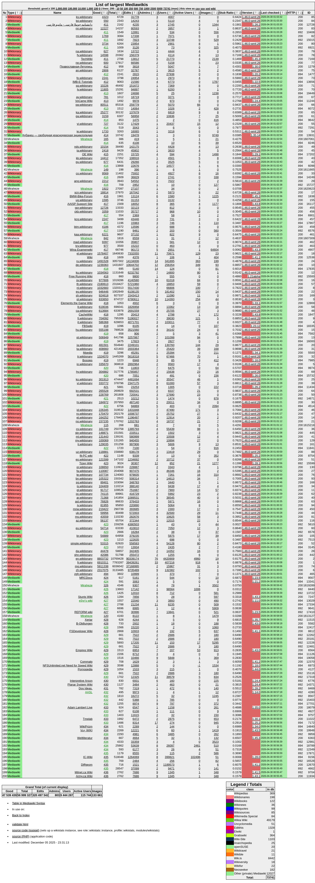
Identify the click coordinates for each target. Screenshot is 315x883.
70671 (170, 253)
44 (217, 299)
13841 (170, 612)
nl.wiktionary (84, 287)
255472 (134, 555)
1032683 (103, 287)
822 (172, 234)
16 (217, 173)
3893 (171, 600)
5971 (171, 501)
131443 (104, 436)
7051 (136, 375)
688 (172, 226)
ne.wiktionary (84, 62)
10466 (135, 658)
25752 (170, 413)
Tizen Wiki (86, 463)
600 (106, 62)
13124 (135, 196)
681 (136, 425)
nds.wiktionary (83, 146)
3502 (215, 585)
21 (217, 139)
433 (106, 707)
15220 (135, 627)
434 (106, 726)
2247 (105, 219)
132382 (170, 570)
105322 (104, 478)
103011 (170, 322)
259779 (134, 104)
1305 (171, 387)
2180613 (103, 284)
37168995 (132, 566)
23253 (135, 387)
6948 (136, 360)
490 (216, 600)
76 (156, 558)
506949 (104, 337)
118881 (104, 452)
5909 (215, 608)
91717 (104, 490)
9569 (105, 173)
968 (172, 211)
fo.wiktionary (84, 78)
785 (172, 699)
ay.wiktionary (84, 97)
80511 (104, 104)
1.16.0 (256, 360)
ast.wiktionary (84, 501)
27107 (135, 188)
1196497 (133, 417)
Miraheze (87, 139)
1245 (215, 696)
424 (106, 577)
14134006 (132, 261)
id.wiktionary (84, 410)
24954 (135, 78)
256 (172, 760)
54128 (170, 543)
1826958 (133, 307)
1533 (136, 669)
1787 (215, 81)
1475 (136, 120)
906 (136, 333)
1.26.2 (256, 24)
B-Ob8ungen (84, 623)
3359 (105, 211)
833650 (104, 299)
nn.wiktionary (84, 28)
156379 (134, 55)
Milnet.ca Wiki (84, 772)
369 (216, 658)
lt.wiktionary (85, 307)
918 (197, 562)
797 (172, 703)
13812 (135, 59)
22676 (135, 165)
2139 (215, 59)
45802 (135, 150)
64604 (215, 249)
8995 (136, 608)
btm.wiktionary (83, 226)
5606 (171, 444)
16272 (135, 696)
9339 (136, 455)
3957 (171, 28)
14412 (104, 158)
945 (216, 722)
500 (136, 8)
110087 (104, 471)
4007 (171, 17)
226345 (104, 410)
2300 (171, 509)
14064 (135, 108)
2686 (171, 635)
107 (216, 326)
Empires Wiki (84, 650)
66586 (135, 62)
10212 (135, 398)
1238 (215, 93)
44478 (104, 551)
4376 (136, 257)
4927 (171, 173)
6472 (136, 719)
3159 (105, 116)
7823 (136, 40)
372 (216, 703)
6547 (136, 707)
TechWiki (86, 59)
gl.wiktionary (84, 490)
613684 (104, 310)
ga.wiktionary (84, 116)
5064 (171, 505)
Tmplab (88, 719)
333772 (104, 383)
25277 (104, 112)
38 (172, 532)
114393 (170, 299)
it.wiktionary (85, 322)
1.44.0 (256, 669)
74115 (104, 493)
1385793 (133, 429)
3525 (171, 162)
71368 (104, 497)
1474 (171, 398)
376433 (134, 501)
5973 (171, 192)
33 (156, 562)
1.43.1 (256, 776)
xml (208, 8)
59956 (104, 513)
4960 (197, 558)
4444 (171, 51)
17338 (135, 36)
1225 (215, 196)
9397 (105, 242)
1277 (215, 463)
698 (172, 539)
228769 (104, 394)
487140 (134, 402)
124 (172, 268)
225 (216, 680)
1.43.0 (256, 623)
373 (172, 574)
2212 (105, 181)
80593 (135, 28)
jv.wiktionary (85, 505)
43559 (104, 516)
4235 (136, 24)
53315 (104, 543)
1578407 (103, 253)
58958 (135, 116)
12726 (104, 207)
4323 (105, 17)
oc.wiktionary (84, 493)
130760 (170, 345)
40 (198, 497)
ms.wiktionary (84, 516)
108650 (104, 467)
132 (216, 738)
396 (136, 169)
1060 (215, 627)
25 (172, 93)
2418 (105, 150)
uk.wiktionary (84, 513)
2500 (153, 8)
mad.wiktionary (82, 242)
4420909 (168, 558)
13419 (170, 452)
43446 (135, 219)
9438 (171, 486)
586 (216, 753)
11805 (104, 89)
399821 (170, 757)
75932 (135, 173)
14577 (170, 165)
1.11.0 (256, 600)
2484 (136, 760)
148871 (104, 432)
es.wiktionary (84, 291)
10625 (170, 516)
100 (96, 8)
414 (106, 120)
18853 (170, 284)
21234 (135, 604)
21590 (135, 81)
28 (172, 596)
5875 (171, 535)
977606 (104, 280)
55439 (170, 429)
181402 (170, 291)
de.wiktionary (84, 265)
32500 (170, 513)
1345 (171, 772)
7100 (136, 448)
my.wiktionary (84, 440)
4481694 (133, 379)
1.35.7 (256, 619)
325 (216, 47)
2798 (171, 314)
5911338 (103, 566)
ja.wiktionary (84, 345)
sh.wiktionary (84, 295)
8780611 (133, 299)
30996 (135, 612)
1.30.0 (256, 66)
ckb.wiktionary (83, 211)
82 (217, 760)
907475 (134, 471)
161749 (104, 429)
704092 (104, 318)
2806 (105, 70)
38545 (170, 497)
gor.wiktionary (83, 207)
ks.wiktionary (84, 17)
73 (172, 47)
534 (172, 32)
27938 (170, 74)
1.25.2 (256, 455)
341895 (170, 261)
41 (217, 333)
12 (217, 123)
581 (172, 242)
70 (198, 356)
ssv (203, 8)
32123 (135, 207)
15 (198, 123)
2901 (171, 43)
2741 (171, 177)
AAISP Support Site (79, 204)
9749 (215, 135)
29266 (135, 162)
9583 (171, 364)
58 (172, 215)
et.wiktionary (84, 417)
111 (172, 711)
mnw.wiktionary (83, 509)
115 (106, 425)
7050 (171, 528)
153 (172, 642)
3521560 (133, 329)
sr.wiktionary (84, 394)
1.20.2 (256, 74)
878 (216, 398)
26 (172, 749)
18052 (135, 204)
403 (172, 406)
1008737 (133, 413)
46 (198, 379)
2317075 (103, 570)
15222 (135, 246)
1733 (105, 131)
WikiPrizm (86, 726)
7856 (136, 596)
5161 (136, 577)
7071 (171, 36)
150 (197, 291)
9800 (136, 276)
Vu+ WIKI (86, 730)
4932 (136, 303)
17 (198, 364)
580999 (134, 436)
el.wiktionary (84, 253)
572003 (134, 513)
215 (172, 669)
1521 (136, 764)
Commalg (86, 661)
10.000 (82, 8)
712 (172, 593)
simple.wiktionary (81, 543)
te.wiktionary (84, 474)
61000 (170, 383)
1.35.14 (255, 135)
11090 (170, 295)
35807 (135, 242)
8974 (136, 703)
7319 (136, 688)
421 (106, 387)
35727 (135, 211)
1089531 (133, 497)
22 (217, 192)
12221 (135, 730)
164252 (104, 417)
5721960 (133, 284)
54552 (135, 181)
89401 (104, 482)
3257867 (133, 337)
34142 (170, 329)
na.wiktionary (84, 51)
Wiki (89, 257)
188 (216, 623)
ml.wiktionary (84, 436)
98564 (170, 589)
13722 (135, 51)
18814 (104, 192)
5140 (136, 268)
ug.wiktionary (84, 200)
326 (106, 585)
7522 (136, 635)
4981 (136, 734)
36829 (135, 177)
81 (217, 268)
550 (106, 20)
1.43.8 (256, 204)
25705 (170, 310)
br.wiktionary (84, 535)
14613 (170, 478)
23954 (135, 43)
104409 (104, 486)
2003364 (133, 349)
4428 (171, 146)
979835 (134, 474)
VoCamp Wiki (84, 101)
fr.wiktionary (85, 562)
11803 (135, 368)
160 (172, 680)
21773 (170, 59)
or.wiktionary (84, 467)
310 (216, 474)
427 (106, 600)
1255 (171, 555)
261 (216, 707)
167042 (134, 192)
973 (172, 101)
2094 (215, 406)
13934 (135, 547)
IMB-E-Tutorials (82, 81)
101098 (170, 337)
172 (216, 314)
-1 (199, 665)
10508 (170, 436)
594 (172, 154)
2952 (136, 184)
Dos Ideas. (85, 688)
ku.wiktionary (84, 272)
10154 (104, 146)
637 (216, 631)
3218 (171, 131)
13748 (170, 40)
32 (172, 696)
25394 (170, 352)
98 (198, 429)
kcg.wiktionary (83, 219)
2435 (171, 547)
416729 (134, 493)
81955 (104, 505)
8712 (136, 654)
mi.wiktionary (84, 36)
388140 (134, 486)
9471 (171, 768)
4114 (171, 55)
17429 (135, 123)
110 (216, 223)
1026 (171, 108)
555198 (104, 329)
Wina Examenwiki (81, 249)
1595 (105, 200)
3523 (215, 741)
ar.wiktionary (84, 497)
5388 (136, 699)
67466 (170, 356)
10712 (170, 459)
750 (141, 8)
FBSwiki (87, 326)
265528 (104, 390)
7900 (171, 490)
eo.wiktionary (84, 459)
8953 (136, 650)
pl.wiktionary (84, 299)
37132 (135, 234)
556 (216, 32)
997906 (134, 444)
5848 (171, 658)
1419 (215, 730)
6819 (171, 112)
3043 (136, 127)
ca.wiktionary (84, 310)
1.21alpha (254, 276)
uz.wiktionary (84, 452)
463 (172, 246)
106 (172, 257)
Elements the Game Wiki (77, 303)
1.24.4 (256, 101)
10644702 (132, 265)
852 (172, 463)
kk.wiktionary (84, 158)
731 (172, 219)
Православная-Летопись (76, 66)
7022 (171, 181)
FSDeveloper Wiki (80, 631)
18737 (170, 421)
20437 (170, 123)
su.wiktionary (84, 43)
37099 (135, 768)
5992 (171, 493)
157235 (104, 421)
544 (172, 577)
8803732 (103, 558)
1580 (171, 196)
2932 (136, 623)
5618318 (133, 356)
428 (216, 108)
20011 (170, 402)
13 (217, 55)
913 (216, 650)
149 (106, 169)
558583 (134, 543)
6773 (171, 81)
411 (106, 24)
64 (217, 368)
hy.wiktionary (84, 371)
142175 (134, 146)
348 (216, 772)
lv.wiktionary (85, 89)
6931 (136, 680)
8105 (136, 326)
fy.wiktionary (84, 55)
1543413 (133, 295)
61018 (170, 280)
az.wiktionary (84, 520)
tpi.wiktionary (84, 20)
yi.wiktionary (85, 123)
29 (217, 345)
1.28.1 (256, 463)
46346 (170, 471)
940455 (134, 440)
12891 (135, 32)
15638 (170, 371)
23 (217, 62)
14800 (170, 272)
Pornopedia (85, 669)
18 (217, 307)
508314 (134, 478)
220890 (134, 505)
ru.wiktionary (84, 261)
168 (216, 349)
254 (197, 299)
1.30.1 (256, 719)
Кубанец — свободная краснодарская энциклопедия (57, 135)
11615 (135, 715)
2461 (197, 745)
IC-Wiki (87, 757)
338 (216, 177)
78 (172, 585)
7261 (171, 474)
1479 (215, 616)
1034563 (103, 272)
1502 (171, 432)
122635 (134, 539)
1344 (215, 24)
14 (156, 261)
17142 (135, 589)
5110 (171, 20)
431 (106, 688)
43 (172, 524)
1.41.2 (256, 661)
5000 (160, 8)
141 (216, 768)
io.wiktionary (84, 364)
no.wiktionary (84, 421)
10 (118, 8)
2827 (171, 341)
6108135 (133, 291)
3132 (171, 200)
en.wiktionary (84, 558)
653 (216, 719)
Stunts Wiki (85, 596)
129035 (104, 444)
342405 (134, 551)
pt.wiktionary (84, 337)
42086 (104, 555)
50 (121, 8)
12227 (104, 28)
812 (172, 207)
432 (106, 692)
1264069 (133, 757)
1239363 (103, 265)
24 (198, 329)
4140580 (133, 280)
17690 (170, 394)
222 (216, 387)
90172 (135, 249)
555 (172, 276)
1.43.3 (256, 249)
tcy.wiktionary (84, 246)
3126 (136, 47)
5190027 (133, 318)
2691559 (133, 310)
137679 (134, 112)
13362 (170, 307)
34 (172, 188)
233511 (134, 432)
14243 (135, 20)
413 (106, 93)
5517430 (133, 287)
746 (172, 223)
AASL (89, 692)
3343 (171, 467)
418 (106, 257)
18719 (135, 97)
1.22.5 (256, 81)
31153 (135, 200)
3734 (105, 43)
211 (216, 352)
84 (198, 280)
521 (216, 612)
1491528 (103, 261)
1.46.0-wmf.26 (251, 17)
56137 (104, 520)
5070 (171, 104)
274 (172, 722)
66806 (170, 287)
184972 (104, 402)
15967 (170, 566)
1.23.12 (255, 326)
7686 (136, 772)
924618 (104, 295)
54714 (104, 528)
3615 (171, 70)
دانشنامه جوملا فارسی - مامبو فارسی (69, 24)
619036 (104, 307)
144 (197, 345)
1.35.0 (256, 707)
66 (198, 104)
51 (217, 749)
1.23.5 (256, 577)
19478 (135, 135)
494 (106, 574)
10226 (104, 85)
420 (106, 368)
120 (106, 616)
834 (216, 677)
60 (172, 730)
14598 (104, 55)
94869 (135, 406)
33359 (135, 741)
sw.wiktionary (83, 104)
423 (106, 463)
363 (197, 261)
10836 (170, 116)
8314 (136, 722)
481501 (104, 345)
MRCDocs (85, 577)
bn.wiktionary (84, 478)
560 (216, 230)
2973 (171, 78)
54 (172, 448)
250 (131, 8)
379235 (134, 535)
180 (216, 635)
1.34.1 (256, 352)
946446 (104, 291)
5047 (171, 66)
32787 (135, 70)
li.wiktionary (85, 444)
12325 (135, 677)
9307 (136, 585)
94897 (135, 89)
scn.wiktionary (83, 192)
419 (136, 139)
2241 (105, 78)
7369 (171, 85)
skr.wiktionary (84, 432)
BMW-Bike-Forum (81, 196)
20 (198, 417)
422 (106, 406)
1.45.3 (256, 59)
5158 (171, 62)
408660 (104, 349)
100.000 (72, 8)
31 (172, 238)
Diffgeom (87, 764)
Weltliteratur (84, 738)
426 (106, 589)
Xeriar (88, 619)
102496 (195, 757)
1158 (171, 707)
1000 (147, 8)
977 (106, 246)
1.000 (90, 8)
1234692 (133, 459)
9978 (136, 101)
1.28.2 (256, 688)
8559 (136, 238)
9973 (136, 692)
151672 (134, 85)
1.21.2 (256, 581)
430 (106, 677)
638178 (134, 452)
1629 (136, 661)
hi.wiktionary (84, 402)
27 (198, 310)
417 (106, 204)
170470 (104, 413)
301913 (104, 379)
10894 (170, 440)
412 (106, 66)
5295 (215, 642)
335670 (104, 364)
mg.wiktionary (83, 566)
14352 (170, 551)
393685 (134, 509)
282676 (134, 516)
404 (216, 257)
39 (217, 143)
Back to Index (21, 815)
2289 (136, 726)
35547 (170, 379)
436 (106, 772)
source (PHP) (20, 836)
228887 (134, 467)
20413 (135, 314)
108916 (134, 158)
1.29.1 (256, 154)
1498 (215, 154)
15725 (135, 154)
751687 (134, 490)
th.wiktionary (84, 284)
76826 (104, 501)
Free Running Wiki (80, 276)
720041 (134, 394)
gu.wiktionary (84, 162)
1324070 (103, 356)
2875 (171, 719)
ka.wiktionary (84, 112)
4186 (105, 226)
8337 (171, 390)
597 (216, 596)
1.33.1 (256, 303)
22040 (135, 600)
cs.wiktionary (84, 429)
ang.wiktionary (83, 181)
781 (106, 97)
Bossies (87, 360)
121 (197, 318)
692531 (134, 390)
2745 (171, 24)
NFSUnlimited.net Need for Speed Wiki (67, 665)
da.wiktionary (84, 551)
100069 (104, 440)
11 (156, 253)
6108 (136, 711)
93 (217, 265)
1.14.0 (256, 692)
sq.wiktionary (84, 85)
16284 (135, 532)
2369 (136, 215)
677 (106, 162)
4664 (136, 738)
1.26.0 (256, 375)
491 (172, 375)
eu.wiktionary (84, 528)
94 (198, 337)
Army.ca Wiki (84, 776)
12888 (135, 665)
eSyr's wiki (85, 600)
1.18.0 (256, 665)
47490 (170, 410)
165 (106, 139)
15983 (135, 223)
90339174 (132, 558)
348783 (134, 482)
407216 (170, 562)
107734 (104, 474)
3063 (136, 581)
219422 (104, 509)
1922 (105, 188)
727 (106, 123)
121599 (104, 459)
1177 (215, 204)
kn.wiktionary (84, 390)
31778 (135, 17)
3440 (171, 482)
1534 (215, 665)
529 (216, 40)
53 (198, 650)
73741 (167, 8)
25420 (170, 349)
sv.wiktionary (84, 280)
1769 (105, 36)
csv (197, 8)
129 (197, 253)
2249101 (133, 345)
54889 (104, 535)
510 (216, 745)
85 (172, 360)
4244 (136, 619)
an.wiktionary (84, 70)
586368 (104, 322)
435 (106, 753)
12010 (135, 593)
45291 (135, 352)
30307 (135, 463)
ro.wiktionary (84, 413)
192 (172, 631)
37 (198, 459)
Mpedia (88, 352)
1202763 (133, 421)
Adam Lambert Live (80, 707)
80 (198, 272)
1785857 (133, 371)
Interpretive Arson (81, 680)
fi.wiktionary (85, 318)
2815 (136, 74)
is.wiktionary (85, 486)
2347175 (133, 383)
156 (216, 375)
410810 (134, 528)
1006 (197, 589)
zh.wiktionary (84, 570)
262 (216, 734)
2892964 (133, 364)
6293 (171, 89)
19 (217, 558)
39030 (170, 318)
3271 (171, 97)
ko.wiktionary (84, 379)
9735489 (133, 570)
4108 (136, 143)
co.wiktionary (84, 173)
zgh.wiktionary (83, 574)
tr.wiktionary (85, 356)
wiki (213, 8)
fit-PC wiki (86, 455)
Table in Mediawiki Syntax (28, 803)
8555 (136, 753)
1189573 (168, 764)
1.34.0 (256, 726)
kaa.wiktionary (83, 234)
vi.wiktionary (85, 383)
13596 (135, 226)
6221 (105, 234)
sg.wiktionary (84, 482)
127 (216, 184)
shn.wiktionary (83, 555)
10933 (135, 631)
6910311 (103, 562)
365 (172, 204)
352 (216, 455)
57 (198, 383)
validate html (20, 824)
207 (172, 650)
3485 (171, 734)
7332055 (133, 253)
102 (197, 570)
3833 (171, 150)
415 (106, 154)
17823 (135, 341)
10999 (135, 574)
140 (216, 688)
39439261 (132, 562)
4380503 (133, 524)
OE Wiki (87, 154)
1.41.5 (256, 772)
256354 (170, 265)
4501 (171, 158)
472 (172, 688)
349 (197, 265)
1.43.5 (256, 730)
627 (106, 51)
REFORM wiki (83, 612)
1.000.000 (61, 8)
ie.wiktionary (84, 131)
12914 (170, 417)
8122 (136, 616)
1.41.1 (256, 257)
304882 (104, 371)
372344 (134, 520)
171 (197, 410)
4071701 (133, 322)
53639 (135, 745)
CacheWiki (85, 314)
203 (172, 230)
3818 (136, 66)
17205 (135, 642)
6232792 (133, 272)
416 (216, 120)
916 (216, 448)
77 (198, 322)
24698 (135, 93)
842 (106, 238)
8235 (171, 604)
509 (216, 604)
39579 (170, 677)
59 (198, 284)
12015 (170, 520)
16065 (135, 131)
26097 (170, 745)
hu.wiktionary (84, 329)
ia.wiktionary (84, 150)
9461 (136, 230)
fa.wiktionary (84, 471)
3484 (136, 684)
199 (216, 261)
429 (106, 635)
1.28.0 (256, 757)
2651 (171, 249)
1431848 (133, 410)
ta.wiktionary (84, 349)
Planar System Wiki (80, 684)
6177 (136, 749)
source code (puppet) (25, 830)
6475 (171, 368)
